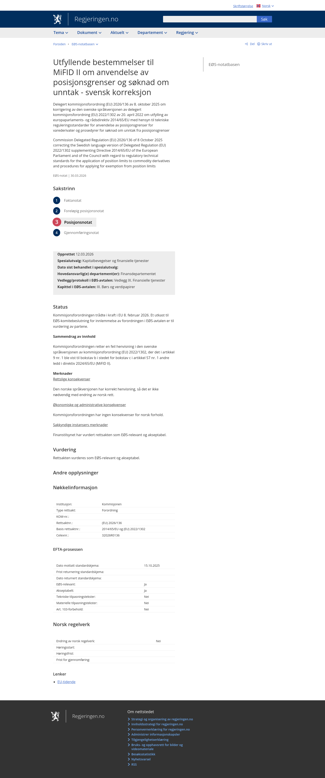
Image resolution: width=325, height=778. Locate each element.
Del (252, 44)
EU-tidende (67, 681)
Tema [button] (59, 32)
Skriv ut (266, 44)
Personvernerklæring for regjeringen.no (160, 729)
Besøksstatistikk (143, 754)
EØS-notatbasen (224, 64)
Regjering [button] (185, 32)
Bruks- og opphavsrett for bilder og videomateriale (157, 747)
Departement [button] (151, 32)
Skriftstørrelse (243, 6)
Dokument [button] (87, 32)
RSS (134, 764)
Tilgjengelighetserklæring (149, 740)
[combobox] (210, 19)
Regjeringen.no (93, 19)
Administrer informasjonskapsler (155, 734)
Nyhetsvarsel (141, 759)
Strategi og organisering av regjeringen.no (162, 719)
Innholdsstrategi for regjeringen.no (157, 724)
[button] (85, 44)
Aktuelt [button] (118, 32)
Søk (264, 19)
